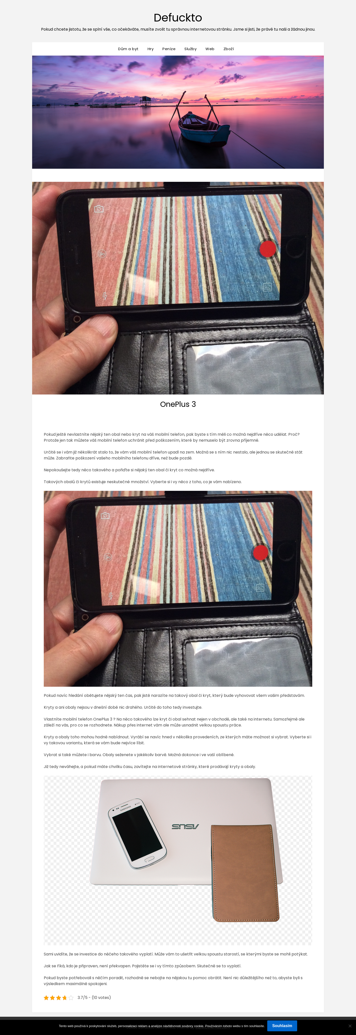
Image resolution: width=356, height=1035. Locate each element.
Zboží (228, 48)
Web (210, 48)
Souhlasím (282, 1026)
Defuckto (178, 17)
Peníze (169, 48)
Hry (151, 48)
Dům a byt (128, 48)
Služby (190, 48)
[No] (349, 1025)
